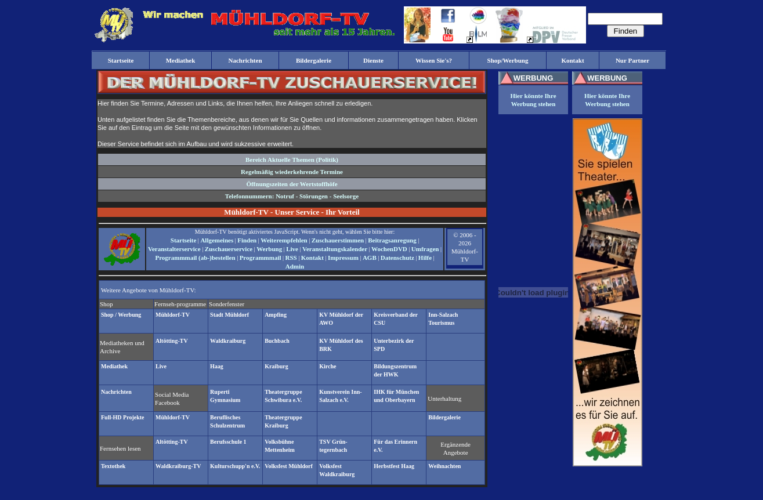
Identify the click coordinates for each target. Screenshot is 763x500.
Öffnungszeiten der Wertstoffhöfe (291, 183)
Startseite (184, 240)
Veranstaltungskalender (334, 248)
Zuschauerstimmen (338, 240)
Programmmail (260, 257)
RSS (291, 257)
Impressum (343, 257)
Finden (246, 240)
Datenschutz (397, 257)
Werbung (269, 248)
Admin (294, 266)
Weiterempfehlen (284, 240)
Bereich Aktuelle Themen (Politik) (291, 159)
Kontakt (312, 257)
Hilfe (425, 257)
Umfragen (425, 248)
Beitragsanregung (392, 240)
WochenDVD (389, 248)
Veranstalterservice (174, 248)
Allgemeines (216, 240)
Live (292, 248)
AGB (370, 257)
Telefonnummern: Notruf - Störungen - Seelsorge (292, 196)
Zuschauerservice (228, 248)
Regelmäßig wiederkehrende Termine (292, 171)
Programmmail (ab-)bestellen (195, 257)
